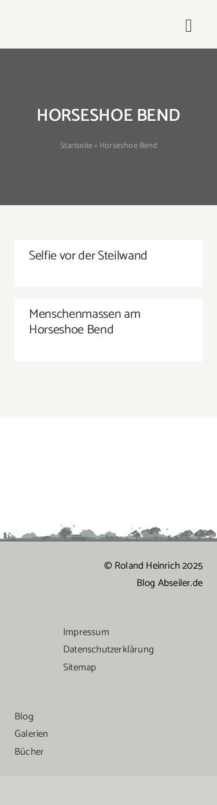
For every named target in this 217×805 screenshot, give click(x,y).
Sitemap (79, 667)
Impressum (86, 632)
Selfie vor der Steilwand (88, 256)
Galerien (31, 734)
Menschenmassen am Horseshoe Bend (84, 322)
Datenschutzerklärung (108, 649)
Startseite (76, 146)
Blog (24, 716)
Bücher (29, 752)
